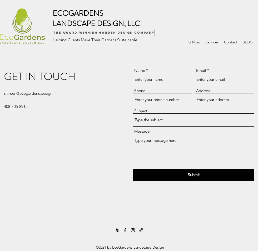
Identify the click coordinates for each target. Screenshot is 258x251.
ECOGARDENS (78, 13)
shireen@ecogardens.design (28, 93)
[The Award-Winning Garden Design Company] (104, 32)
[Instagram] (133, 230)
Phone (139, 91)
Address (203, 91)
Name (139, 70)
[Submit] (193, 175)
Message (142, 131)
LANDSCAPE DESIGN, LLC (96, 23)
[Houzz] (117, 230)
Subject (140, 111)
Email (201, 70)
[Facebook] (125, 230)
